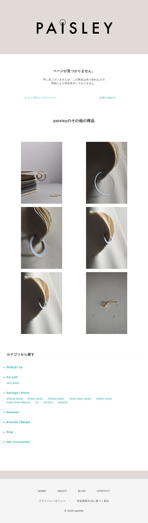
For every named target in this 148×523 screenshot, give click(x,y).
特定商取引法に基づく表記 (93, 500)
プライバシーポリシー (52, 500)
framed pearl (56, 398)
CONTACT (103, 491)
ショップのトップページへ (40, 97)
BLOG (82, 491)
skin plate (13, 383)
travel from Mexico (18, 402)
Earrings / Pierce (18, 392)
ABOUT (62, 491)
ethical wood (15, 398)
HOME (42, 491)
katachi (63, 402)
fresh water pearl (80, 398)
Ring (10, 432)
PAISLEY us (15, 367)
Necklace (13, 412)
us (36, 402)
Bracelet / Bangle (18, 422)
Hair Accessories (18, 442)
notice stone (104, 398)
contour (48, 402)
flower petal (35, 398)
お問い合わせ (107, 97)
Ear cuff (12, 377)
